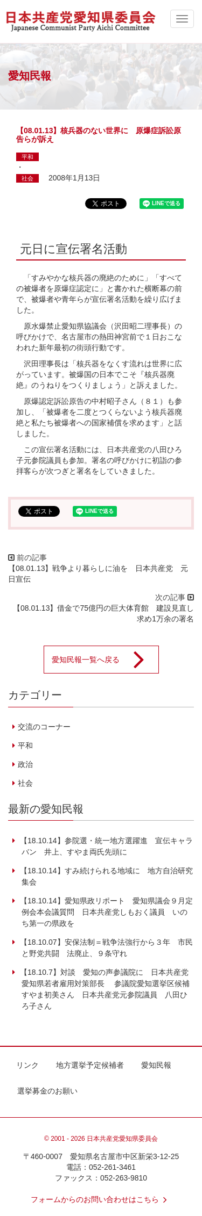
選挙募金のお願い (47, 1091)
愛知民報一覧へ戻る (105, 660)
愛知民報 (156, 1065)
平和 (27, 157)
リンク (27, 1065)
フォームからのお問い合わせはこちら (101, 1199)
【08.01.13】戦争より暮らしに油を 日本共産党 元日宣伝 (98, 573)
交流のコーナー (44, 726)
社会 (27, 178)
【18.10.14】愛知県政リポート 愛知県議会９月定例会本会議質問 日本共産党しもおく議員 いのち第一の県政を (105, 912)
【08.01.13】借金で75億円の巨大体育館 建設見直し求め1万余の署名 (103, 613)
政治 (25, 764)
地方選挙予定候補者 (90, 1065)
